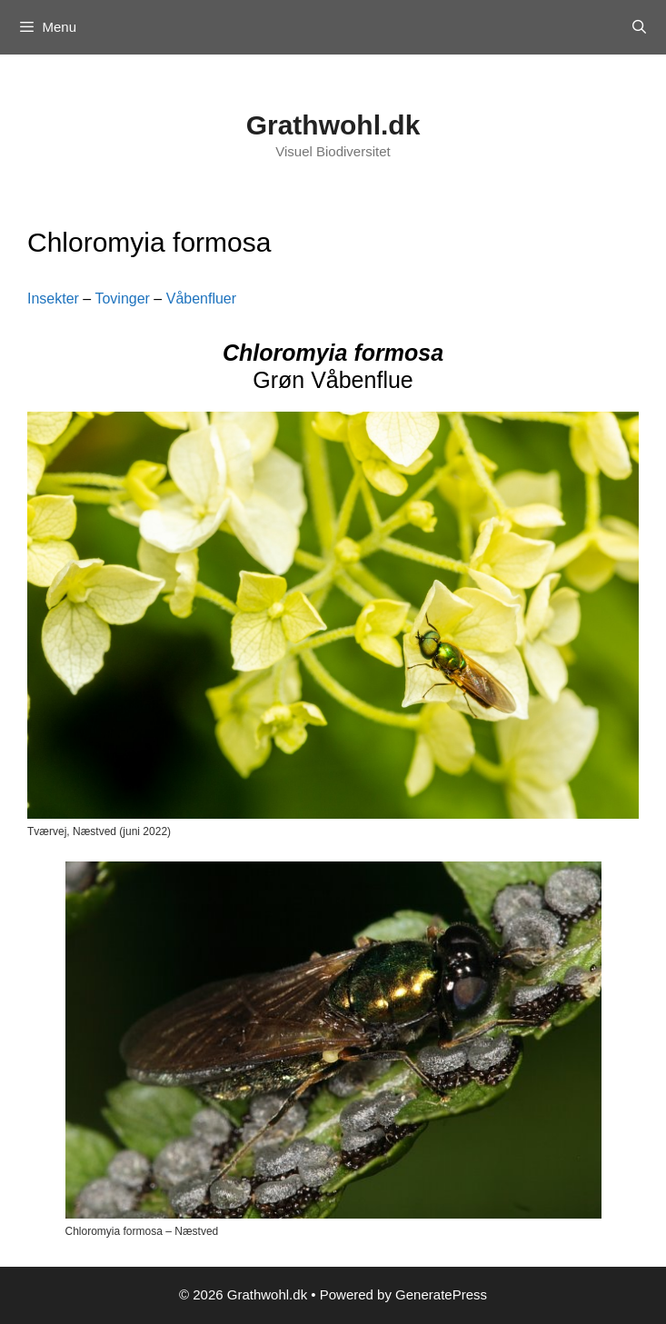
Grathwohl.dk (333, 125)
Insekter (53, 298)
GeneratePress (441, 1294)
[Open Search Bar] (639, 27)
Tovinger (121, 298)
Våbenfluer (201, 298)
